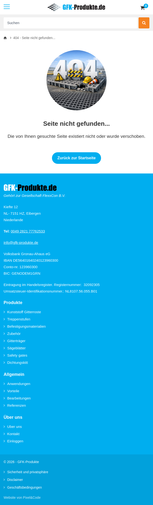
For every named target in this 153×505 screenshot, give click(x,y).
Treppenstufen (17, 319)
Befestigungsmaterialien (25, 326)
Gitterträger (15, 341)
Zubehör (12, 334)
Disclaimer (13, 480)
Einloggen (13, 441)
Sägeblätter (15, 348)
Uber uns (13, 427)
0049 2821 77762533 (28, 231)
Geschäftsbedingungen (23, 487)
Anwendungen (17, 384)
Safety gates (15, 355)
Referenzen (15, 405)
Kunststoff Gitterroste (22, 312)
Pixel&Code (32, 497)
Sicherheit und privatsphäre (26, 472)
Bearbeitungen (17, 398)
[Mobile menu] (6, 7)
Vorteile (11, 391)
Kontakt (11, 434)
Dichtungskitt (16, 362)
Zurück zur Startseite (76, 158)
